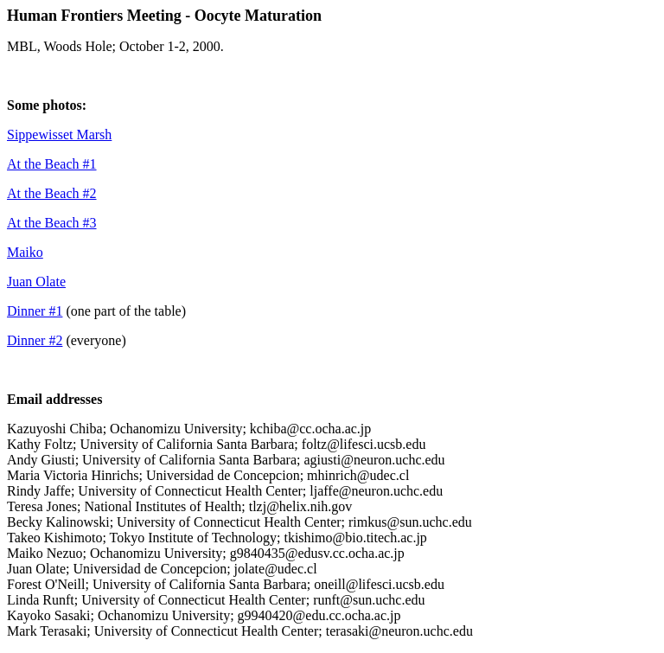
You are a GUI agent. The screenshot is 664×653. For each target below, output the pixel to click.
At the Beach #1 (52, 164)
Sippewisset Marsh (59, 134)
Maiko (25, 252)
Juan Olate (36, 281)
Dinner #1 (34, 311)
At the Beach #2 (52, 193)
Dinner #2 (34, 340)
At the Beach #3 (52, 222)
